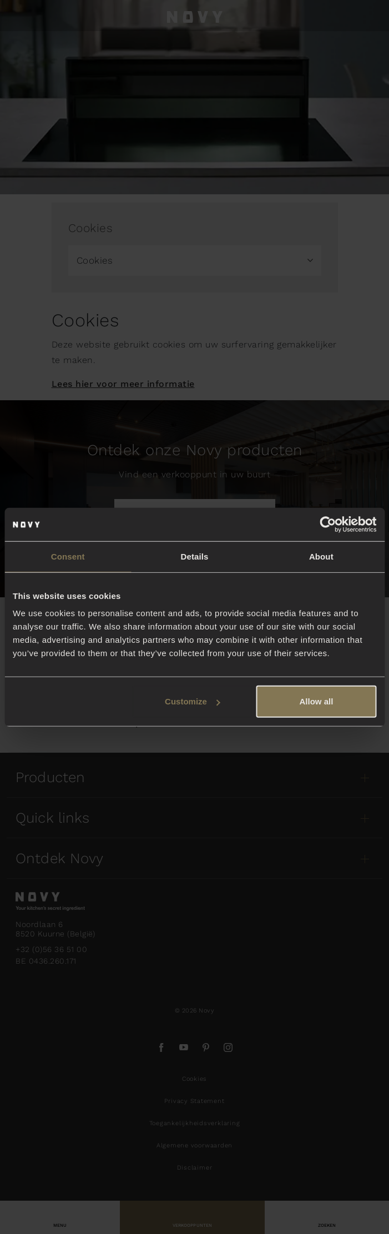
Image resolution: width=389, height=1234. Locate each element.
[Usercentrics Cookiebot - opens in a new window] (327, 524)
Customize (192, 701)
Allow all (317, 701)
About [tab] (321, 556)
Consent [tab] (68, 556)
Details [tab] (195, 556)
